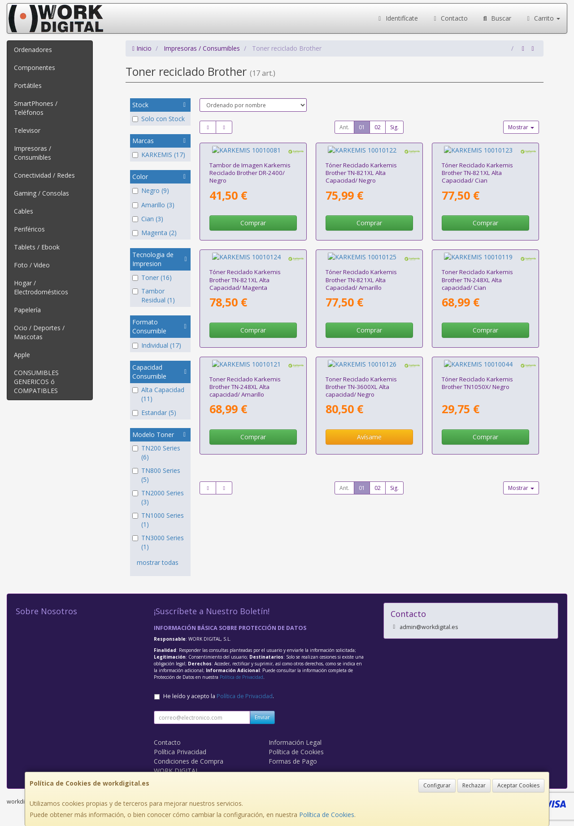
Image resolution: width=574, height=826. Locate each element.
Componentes (34, 67)
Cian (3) (147, 218)
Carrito (543, 18)
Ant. (344, 127)
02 (377, 127)
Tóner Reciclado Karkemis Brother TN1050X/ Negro (477, 357)
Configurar (437, 785)
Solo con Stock (158, 118)
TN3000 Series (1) (158, 542)
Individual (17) (156, 345)
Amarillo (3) (153, 205)
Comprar (253, 214)
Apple (22, 354)
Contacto (449, 18)
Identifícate (397, 18)
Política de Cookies (326, 814)
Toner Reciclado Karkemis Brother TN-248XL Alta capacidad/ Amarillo (245, 361)
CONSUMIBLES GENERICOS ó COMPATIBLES (36, 381)
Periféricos (29, 229)
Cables (23, 211)
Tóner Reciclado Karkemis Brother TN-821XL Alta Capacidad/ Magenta (245, 263)
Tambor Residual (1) (153, 295)
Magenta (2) (154, 232)
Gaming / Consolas (41, 193)
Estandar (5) (154, 412)
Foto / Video (32, 265)
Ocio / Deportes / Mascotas (39, 332)
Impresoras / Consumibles (32, 153)
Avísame (369, 411)
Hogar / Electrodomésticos (41, 287)
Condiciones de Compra (188, 761)
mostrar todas (157, 562)
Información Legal (295, 742)
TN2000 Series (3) (158, 497)
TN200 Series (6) (156, 452)
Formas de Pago (293, 761)
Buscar (496, 18)
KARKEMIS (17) (158, 154)
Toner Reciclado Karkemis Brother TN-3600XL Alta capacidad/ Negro (361, 361)
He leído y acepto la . (218, 696)
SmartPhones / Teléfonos (35, 108)
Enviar (262, 717)
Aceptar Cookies (518, 785)
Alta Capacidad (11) (158, 394)
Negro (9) (150, 190)
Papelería (27, 310)
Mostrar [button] (521, 127)
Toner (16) (152, 277)
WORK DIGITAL (176, 770)
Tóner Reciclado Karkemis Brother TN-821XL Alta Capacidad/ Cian (477, 164)
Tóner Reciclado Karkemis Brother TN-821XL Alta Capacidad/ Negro (361, 164)
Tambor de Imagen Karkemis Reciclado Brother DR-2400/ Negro (250, 164)
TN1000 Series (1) (158, 520)
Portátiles (28, 85)
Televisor (27, 130)
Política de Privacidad (241, 677)
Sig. (394, 127)
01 (362, 127)
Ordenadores (33, 49)
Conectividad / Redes (44, 175)
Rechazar (474, 785)
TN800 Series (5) (156, 475)
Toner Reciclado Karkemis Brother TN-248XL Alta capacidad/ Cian (477, 263)
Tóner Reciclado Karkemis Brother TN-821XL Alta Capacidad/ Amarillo (361, 263)
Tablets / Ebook (37, 247)
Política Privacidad (180, 751)
